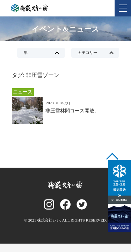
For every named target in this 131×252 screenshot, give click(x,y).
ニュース (22, 91)
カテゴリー (87, 52)
